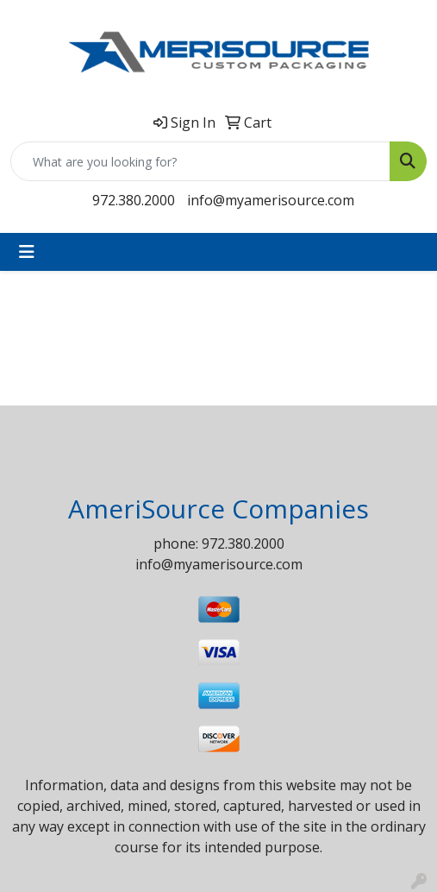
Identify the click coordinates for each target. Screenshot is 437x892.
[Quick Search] (200, 161)
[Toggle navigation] (27, 252)
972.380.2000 (133, 200)
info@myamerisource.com (270, 200)
